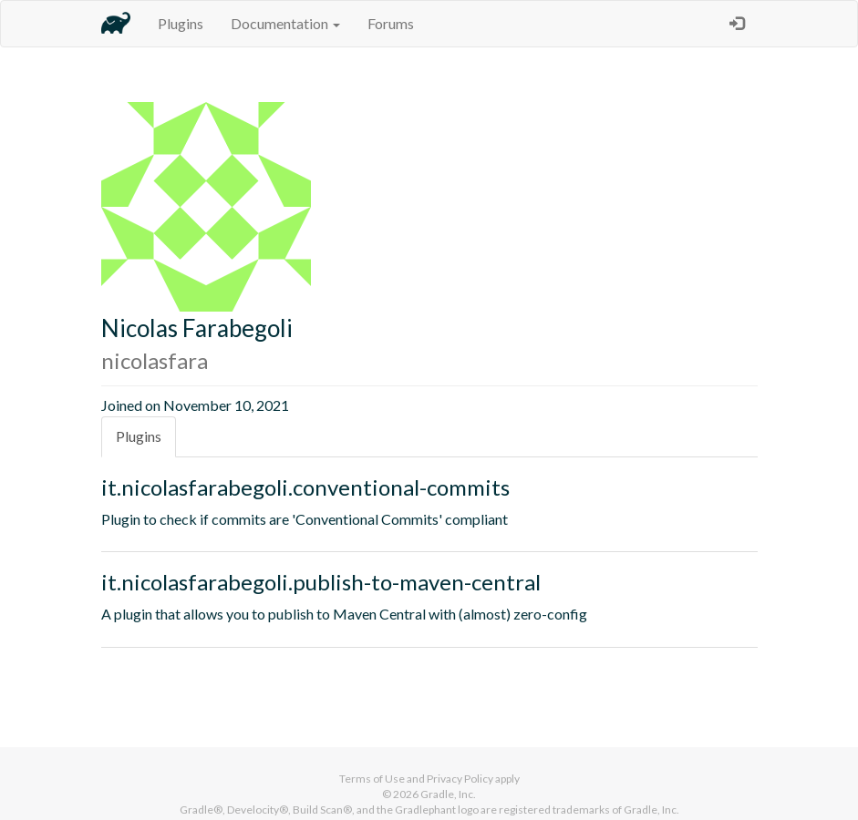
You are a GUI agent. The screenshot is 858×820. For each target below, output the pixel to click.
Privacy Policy (460, 778)
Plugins (180, 23)
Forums (390, 23)
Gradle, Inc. (448, 794)
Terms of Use (372, 778)
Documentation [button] (285, 23)
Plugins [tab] (138, 436)
